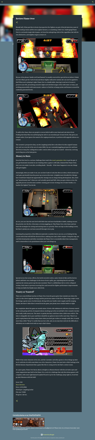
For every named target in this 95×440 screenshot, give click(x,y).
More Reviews (20, 384)
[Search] (93, 2)
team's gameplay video (59, 160)
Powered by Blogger (47, 434)
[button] (17, 22)
